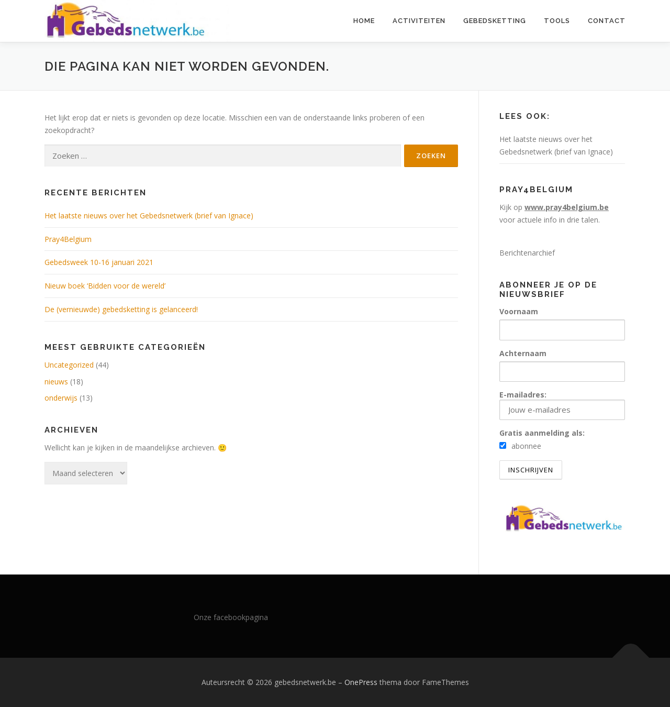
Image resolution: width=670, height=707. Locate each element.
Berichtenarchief (527, 253)
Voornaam (518, 311)
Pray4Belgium (68, 239)
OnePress (360, 682)
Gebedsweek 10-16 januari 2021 (98, 262)
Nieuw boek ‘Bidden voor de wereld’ (104, 286)
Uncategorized (69, 365)
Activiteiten (419, 21)
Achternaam (522, 353)
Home (364, 21)
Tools (557, 21)
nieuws (56, 381)
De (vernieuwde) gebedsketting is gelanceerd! (121, 309)
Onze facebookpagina (231, 617)
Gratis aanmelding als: (542, 433)
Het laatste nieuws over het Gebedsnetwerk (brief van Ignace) (148, 215)
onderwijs (60, 398)
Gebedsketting (494, 21)
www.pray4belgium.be (566, 207)
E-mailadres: (562, 405)
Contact (607, 21)
